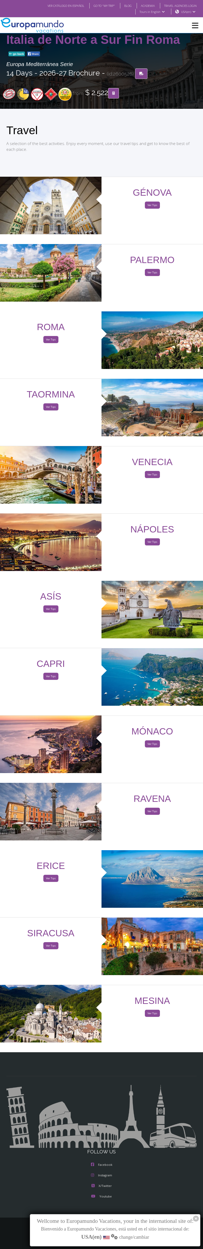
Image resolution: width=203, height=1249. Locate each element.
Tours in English (152, 11)
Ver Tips (152, 205)
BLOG (122, 5)
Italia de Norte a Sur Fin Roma (93, 40)
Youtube (101, 1196)
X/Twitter (101, 1186)
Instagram (101, 1175)
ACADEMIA (143, 5)
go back (16, 54)
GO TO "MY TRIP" (97, 5)
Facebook (101, 1165)
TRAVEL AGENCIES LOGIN (178, 5)
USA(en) (188, 11)
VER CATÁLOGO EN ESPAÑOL (55, 5)
